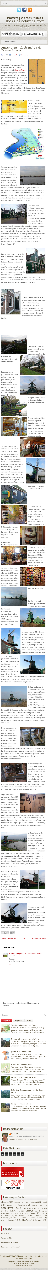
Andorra (27, 1202)
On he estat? (5, 1233)
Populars (6, 1020)
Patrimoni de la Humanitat (10, 1247)
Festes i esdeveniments (9, 1242)
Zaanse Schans (20, 70)
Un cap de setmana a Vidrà (21, 1104)
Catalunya (7, 1208)
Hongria (8, 1215)
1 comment (25, 55)
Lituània (33, 1218)
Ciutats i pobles (6, 1238)
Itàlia (40, 1215)
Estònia (13, 1213)
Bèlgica (10, 1205)
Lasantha (37, 1262)
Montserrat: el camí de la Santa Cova (25, 1039)
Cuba (7, 1211)
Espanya (30, 1210)
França (32, 1213)
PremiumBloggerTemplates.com (24, 1263)
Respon (11, 964)
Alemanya (5, 1202)
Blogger (29, 1258)
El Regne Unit (17, 1211)
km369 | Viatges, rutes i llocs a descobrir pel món (25, 19)
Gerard (14, 1133)
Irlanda (31, 1215)
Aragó (35, 1202)
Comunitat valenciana (29, 1208)
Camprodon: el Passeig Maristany (23, 1077)
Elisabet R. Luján (15, 953)
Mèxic (3, 1220)
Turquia (38, 1220)
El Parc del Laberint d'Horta (21, 1064)
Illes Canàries (20, 1215)
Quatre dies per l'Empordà (21, 1052)
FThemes (18, 1262)
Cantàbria (22, 1205)
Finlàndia (22, 1213)
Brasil (45, 1202)
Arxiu (29, 1020)
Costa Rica (43, 1208)
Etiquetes (18, 1020)
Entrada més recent (9, 938)
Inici (24, 938)
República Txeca (25, 1220)
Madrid (41, 1218)
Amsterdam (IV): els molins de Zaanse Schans (21, 49)
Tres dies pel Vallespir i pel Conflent (24, 1025)
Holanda (15, 55)
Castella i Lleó (37, 1205)
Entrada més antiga (39, 938)
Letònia (23, 1218)
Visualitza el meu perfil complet (23, 1139)
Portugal (11, 1220)
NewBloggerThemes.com (24, 1265)
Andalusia (17, 1202)
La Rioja (13, 1218)
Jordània (4, 1218)
